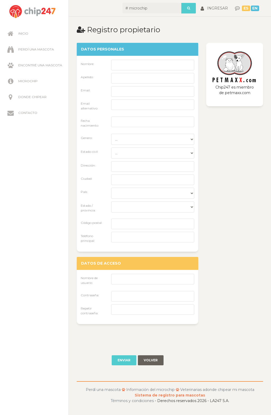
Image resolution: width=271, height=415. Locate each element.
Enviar (124, 360)
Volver (151, 360)
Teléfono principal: (88, 238)
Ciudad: (86, 179)
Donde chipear (26, 97)
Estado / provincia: (88, 208)
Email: (86, 90)
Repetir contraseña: (89, 310)
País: (84, 192)
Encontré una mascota (34, 65)
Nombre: (87, 64)
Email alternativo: (89, 106)
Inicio (17, 34)
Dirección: (88, 165)
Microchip (22, 81)
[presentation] (117, 339)
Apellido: (87, 77)
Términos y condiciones (132, 400)
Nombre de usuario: (89, 280)
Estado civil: (89, 152)
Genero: (87, 138)
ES (246, 8)
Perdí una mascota (30, 49)
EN (255, 8)
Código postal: (91, 223)
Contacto (21, 113)
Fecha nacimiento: (90, 123)
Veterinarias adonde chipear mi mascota (217, 389)
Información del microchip (150, 389)
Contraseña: (90, 295)
